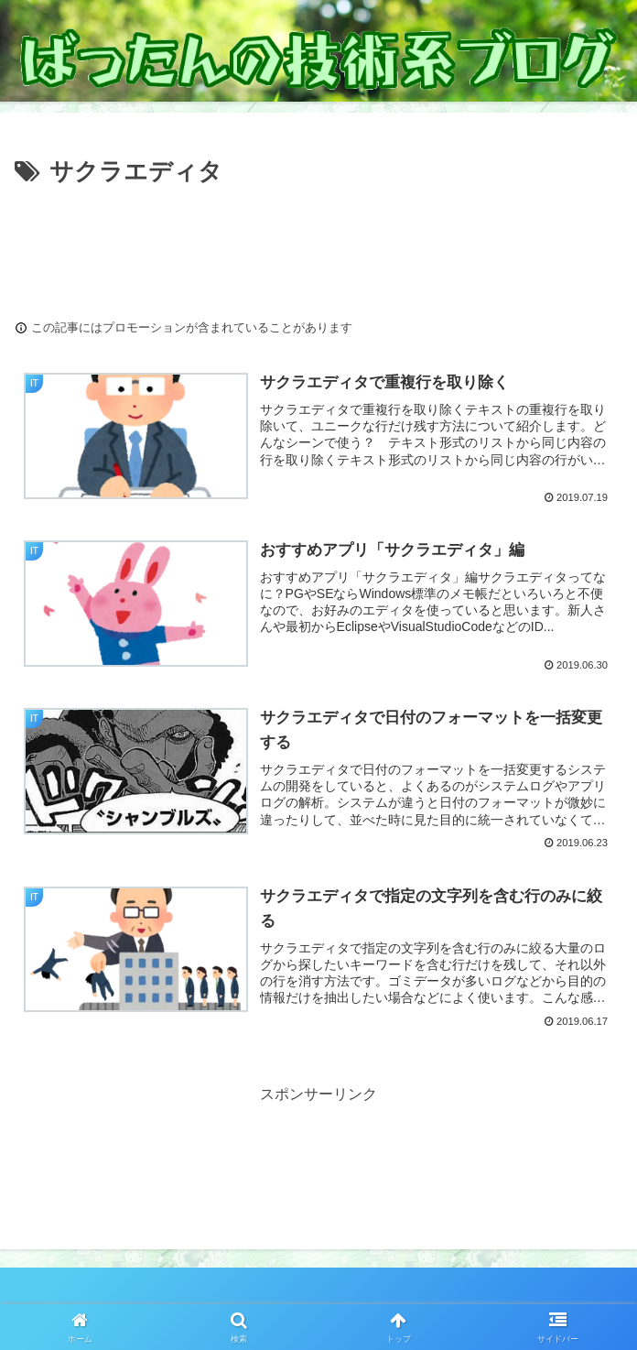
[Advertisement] (318, 247)
